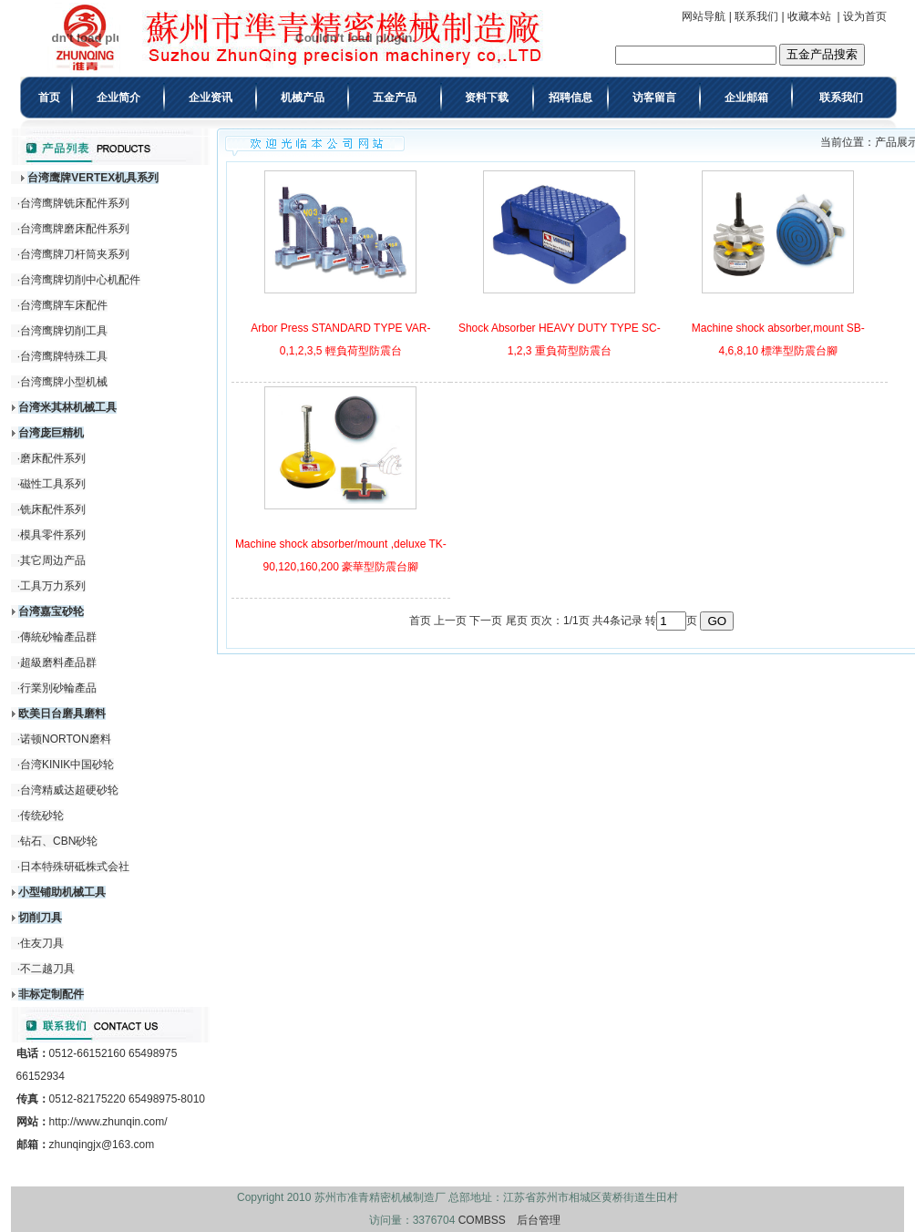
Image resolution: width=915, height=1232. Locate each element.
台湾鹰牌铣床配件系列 (74, 203)
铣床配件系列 (53, 509)
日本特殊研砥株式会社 (74, 866)
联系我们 (756, 16)
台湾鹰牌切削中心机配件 (80, 279)
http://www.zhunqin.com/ (108, 1121)
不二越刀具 (47, 968)
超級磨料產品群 (58, 662)
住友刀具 (42, 943)
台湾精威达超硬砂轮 (69, 790)
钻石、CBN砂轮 (59, 841)
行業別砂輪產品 (58, 688)
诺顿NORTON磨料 (65, 739)
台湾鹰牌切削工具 (64, 330)
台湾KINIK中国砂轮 (67, 764)
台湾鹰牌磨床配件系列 (74, 228)
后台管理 (538, 1220)
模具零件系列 (53, 535)
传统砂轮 (42, 815)
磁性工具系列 (53, 483)
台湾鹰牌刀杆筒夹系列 (74, 254)
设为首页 (865, 16)
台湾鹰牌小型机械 (64, 381)
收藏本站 (809, 16)
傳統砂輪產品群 (58, 637)
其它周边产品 (53, 560)
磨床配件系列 (53, 458)
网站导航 (703, 16)
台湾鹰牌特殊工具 (64, 356)
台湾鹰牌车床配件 (64, 305)
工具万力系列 (53, 586)
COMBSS (482, 1220)
